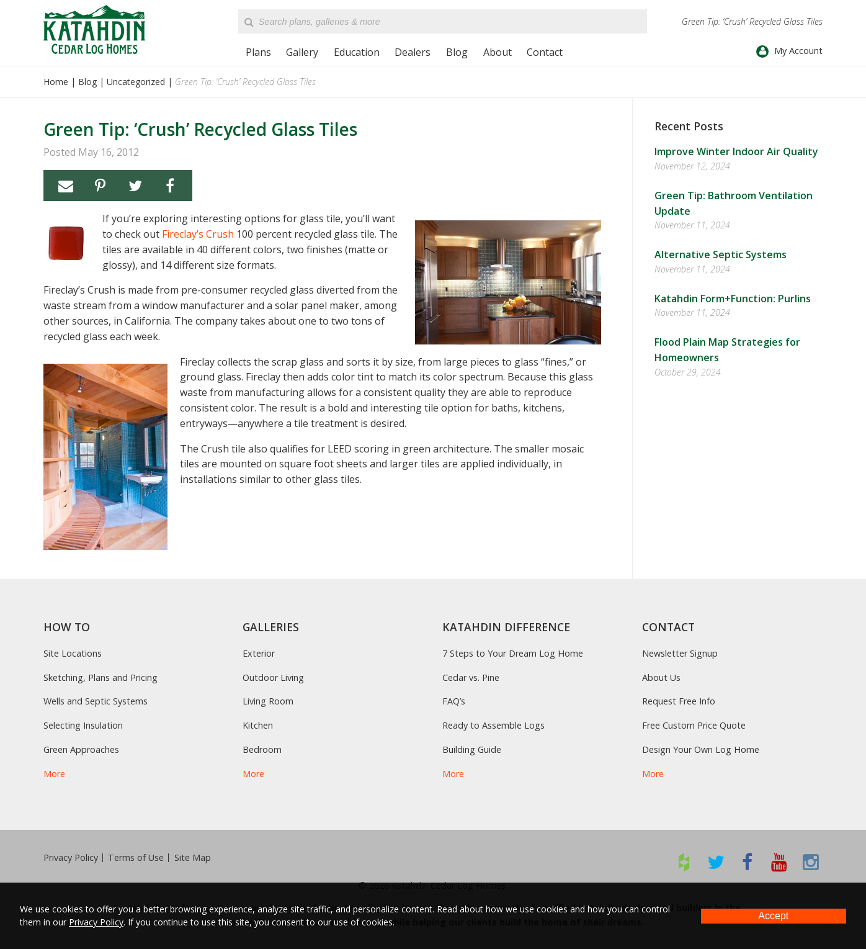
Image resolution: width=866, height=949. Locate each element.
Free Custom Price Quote (694, 725)
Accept (773, 916)
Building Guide (471, 749)
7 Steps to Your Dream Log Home (512, 653)
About (497, 52)
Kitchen (258, 725)
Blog (457, 52)
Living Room (268, 701)
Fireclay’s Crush (198, 234)
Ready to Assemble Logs (493, 725)
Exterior (259, 653)
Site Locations (72, 653)
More (54, 774)
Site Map (192, 857)
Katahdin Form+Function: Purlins (732, 298)
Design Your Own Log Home (700, 749)
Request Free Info (678, 701)
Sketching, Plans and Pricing (100, 677)
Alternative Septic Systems (720, 254)
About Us (661, 677)
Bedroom (262, 749)
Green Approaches (81, 749)
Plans (258, 52)
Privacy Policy (70, 857)
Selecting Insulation (83, 725)
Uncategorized (136, 82)
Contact (545, 52)
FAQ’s (453, 701)
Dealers (413, 52)
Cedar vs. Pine (470, 677)
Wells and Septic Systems (95, 701)
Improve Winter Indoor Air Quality (736, 151)
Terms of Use (136, 857)
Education (357, 52)
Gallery (302, 52)
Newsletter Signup (680, 653)
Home (55, 82)
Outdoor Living (273, 677)
